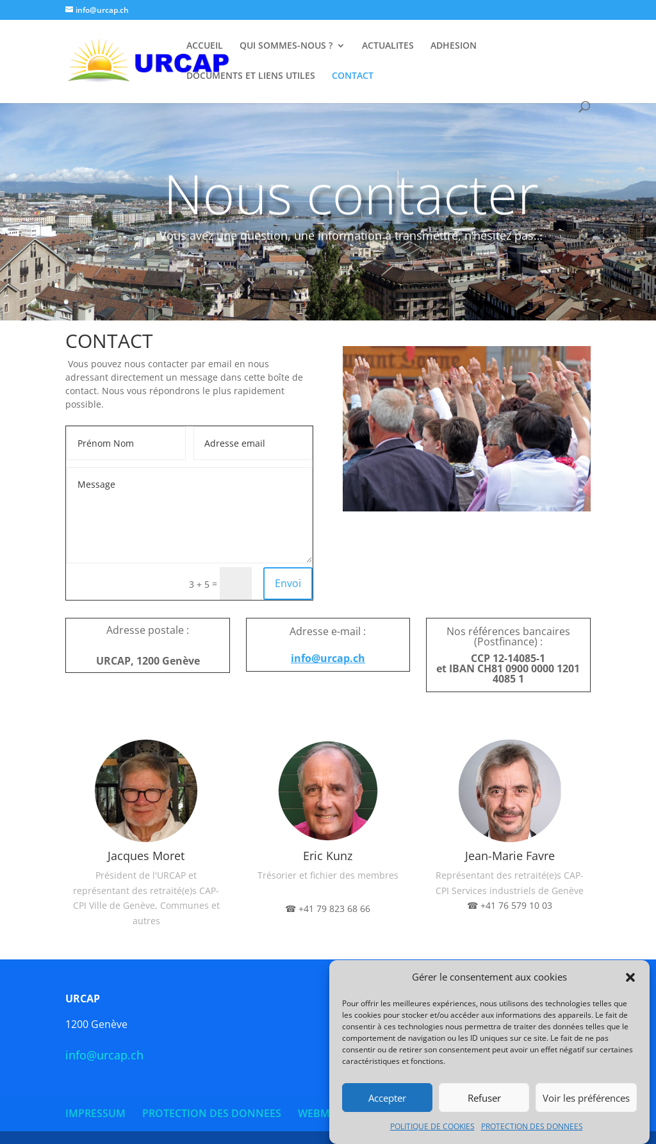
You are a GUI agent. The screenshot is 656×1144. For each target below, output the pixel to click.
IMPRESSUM (95, 1113)
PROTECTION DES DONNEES (532, 1128)
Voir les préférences (586, 1099)
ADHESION (453, 46)
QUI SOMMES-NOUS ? (286, 46)
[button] (630, 980)
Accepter (387, 1099)
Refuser (484, 1099)
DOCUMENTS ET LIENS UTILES (250, 76)
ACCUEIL (204, 46)
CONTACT (352, 76)
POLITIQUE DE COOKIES (432, 1128)
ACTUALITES (388, 46)
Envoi (288, 583)
